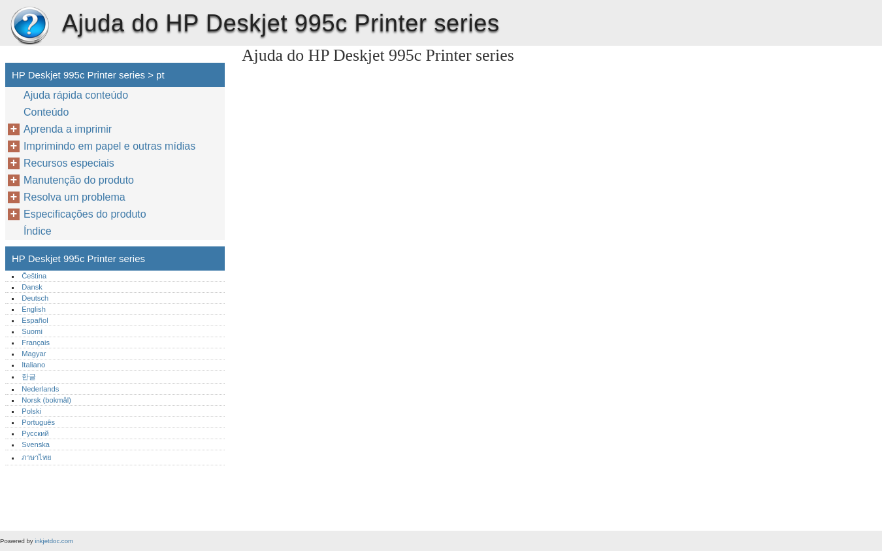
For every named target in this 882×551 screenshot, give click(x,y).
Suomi (32, 331)
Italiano (33, 365)
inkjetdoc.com (54, 540)
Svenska (36, 444)
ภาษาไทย (37, 457)
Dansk (32, 287)
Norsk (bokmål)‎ (46, 400)
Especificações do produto (85, 214)
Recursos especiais (69, 163)
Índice (38, 231)
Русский (35, 433)
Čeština (34, 276)
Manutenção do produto (79, 180)
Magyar (34, 354)
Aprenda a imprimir (68, 129)
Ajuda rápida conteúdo (76, 95)
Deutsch (35, 298)
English (34, 309)
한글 (29, 376)
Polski (31, 411)
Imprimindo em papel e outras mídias (109, 146)
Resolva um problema (74, 197)
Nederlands (40, 389)
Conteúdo (46, 112)
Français (36, 342)
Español (35, 320)
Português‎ (38, 422)
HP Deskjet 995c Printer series (29, 26)
